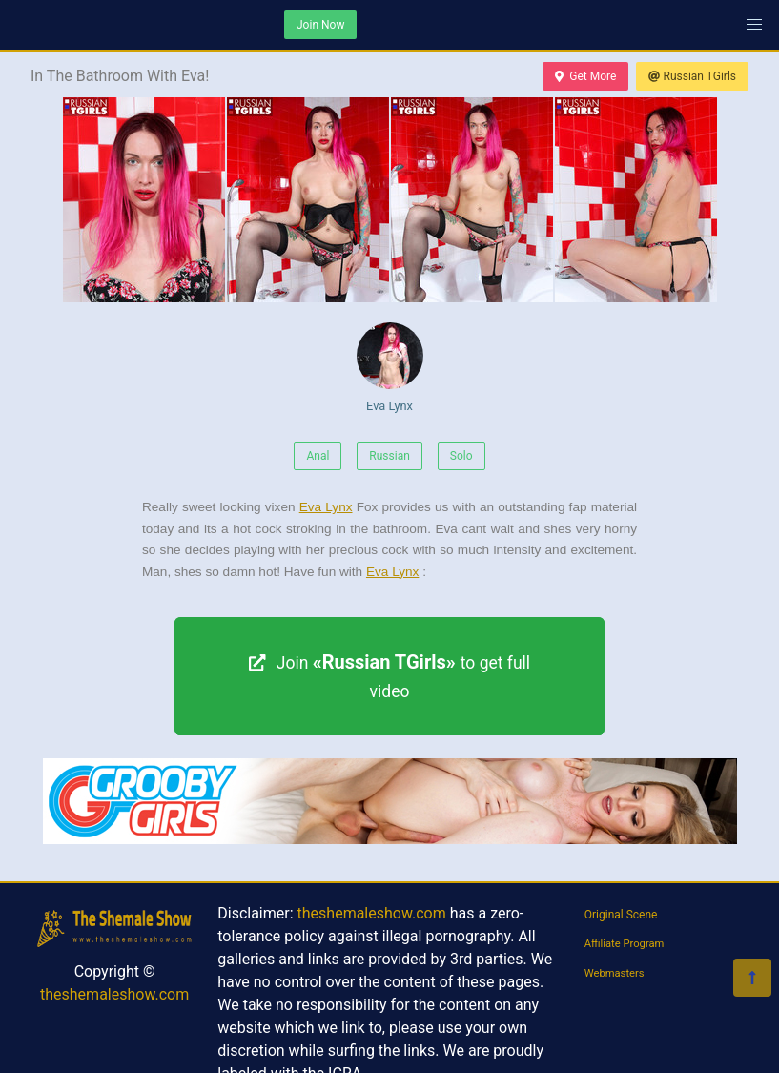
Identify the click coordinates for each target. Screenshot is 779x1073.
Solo (461, 456)
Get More (585, 76)
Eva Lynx (390, 367)
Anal (317, 456)
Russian (389, 456)
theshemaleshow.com (114, 994)
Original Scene (621, 914)
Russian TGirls (692, 76)
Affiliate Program (624, 944)
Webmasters (614, 973)
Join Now (320, 24)
